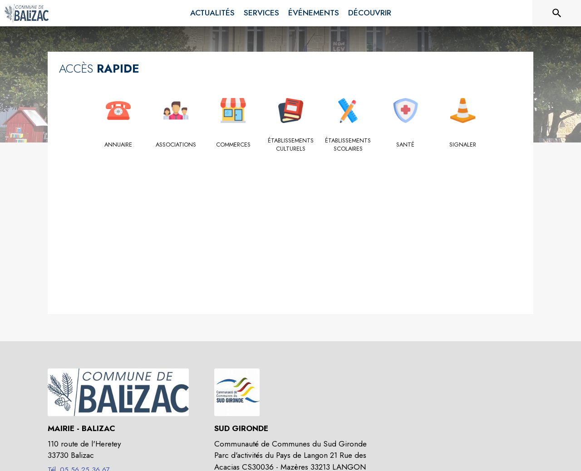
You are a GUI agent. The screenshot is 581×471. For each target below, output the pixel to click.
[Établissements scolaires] (347, 145)
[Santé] (405, 145)
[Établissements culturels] (290, 145)
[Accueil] (27, 13)
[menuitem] (212, 13)
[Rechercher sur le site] (557, 13)
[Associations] (175, 145)
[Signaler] (462, 145)
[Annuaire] (118, 145)
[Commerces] (233, 145)
